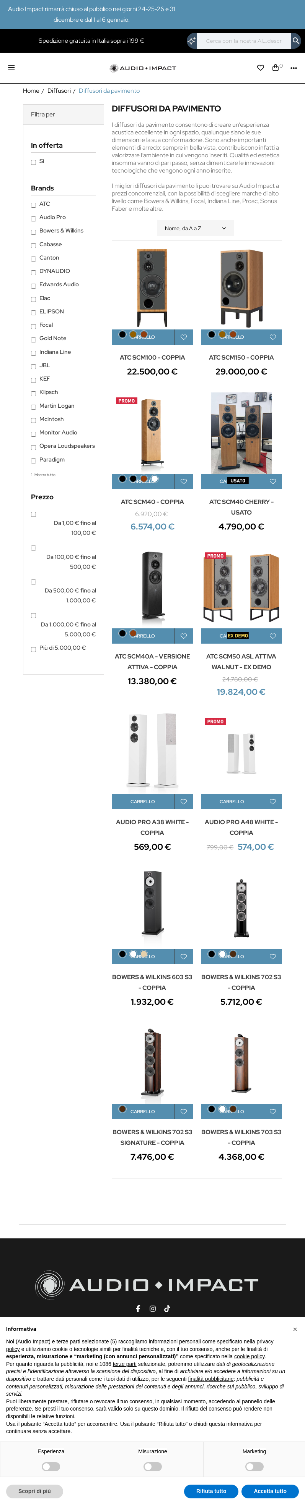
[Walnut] (133, 334)
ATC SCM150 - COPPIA (241, 357)
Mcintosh (51, 419)
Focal (46, 325)
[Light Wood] (144, 954)
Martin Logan (57, 406)
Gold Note (53, 338)
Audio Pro (52, 217)
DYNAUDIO (54, 271)
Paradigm (52, 459)
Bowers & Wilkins (61, 230)
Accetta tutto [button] (270, 1491)
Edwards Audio (59, 284)
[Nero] (133, 479)
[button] (295, 1329)
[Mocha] (233, 954)
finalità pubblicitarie (210, 1379)
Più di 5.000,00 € (62, 648)
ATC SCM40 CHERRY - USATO (241, 507)
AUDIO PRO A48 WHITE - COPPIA (241, 827)
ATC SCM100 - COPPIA (152, 357)
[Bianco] (155, 479)
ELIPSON (51, 311)
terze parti (125, 1364)
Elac (44, 298)
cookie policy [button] (249, 1356)
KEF (44, 379)
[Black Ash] (122, 334)
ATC (44, 204)
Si (41, 161)
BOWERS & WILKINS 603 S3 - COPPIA (152, 982)
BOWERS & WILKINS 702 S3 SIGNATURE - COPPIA (152, 1137)
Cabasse (50, 244)
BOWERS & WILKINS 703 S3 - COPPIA (241, 1137)
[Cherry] (144, 334)
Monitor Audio (58, 432)
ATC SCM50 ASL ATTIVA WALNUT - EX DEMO (241, 661)
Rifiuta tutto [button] (211, 1491)
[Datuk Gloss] (122, 1109)
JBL (44, 365)
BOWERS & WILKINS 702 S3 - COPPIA (241, 982)
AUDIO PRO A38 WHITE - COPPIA (152, 827)
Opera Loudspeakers (67, 446)
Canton (49, 257)
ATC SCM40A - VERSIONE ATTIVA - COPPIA (152, 661)
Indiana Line (55, 352)
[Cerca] (244, 41)
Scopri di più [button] (34, 1491)
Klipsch (48, 392)
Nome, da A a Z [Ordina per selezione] (195, 228)
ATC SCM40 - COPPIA (152, 502)
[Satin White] (222, 954)
